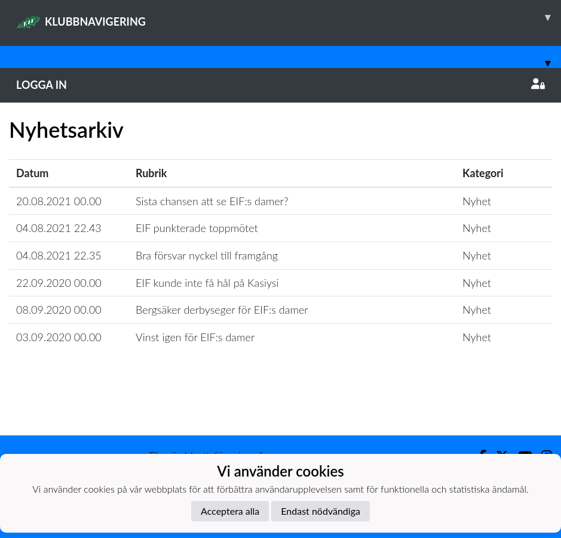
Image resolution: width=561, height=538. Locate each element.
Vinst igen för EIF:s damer (195, 337)
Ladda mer (281, 409)
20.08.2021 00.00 (59, 201)
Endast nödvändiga (320, 511)
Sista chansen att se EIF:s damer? (212, 201)
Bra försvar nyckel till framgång (207, 255)
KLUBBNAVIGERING (288, 17)
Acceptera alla (230, 511)
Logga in (280, 84)
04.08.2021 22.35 (59, 255)
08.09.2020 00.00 (59, 309)
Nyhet (476, 201)
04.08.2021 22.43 (59, 227)
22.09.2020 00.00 (59, 282)
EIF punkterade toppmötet (197, 227)
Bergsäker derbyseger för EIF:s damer (222, 309)
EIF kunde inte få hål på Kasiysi (207, 282)
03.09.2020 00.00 (59, 337)
